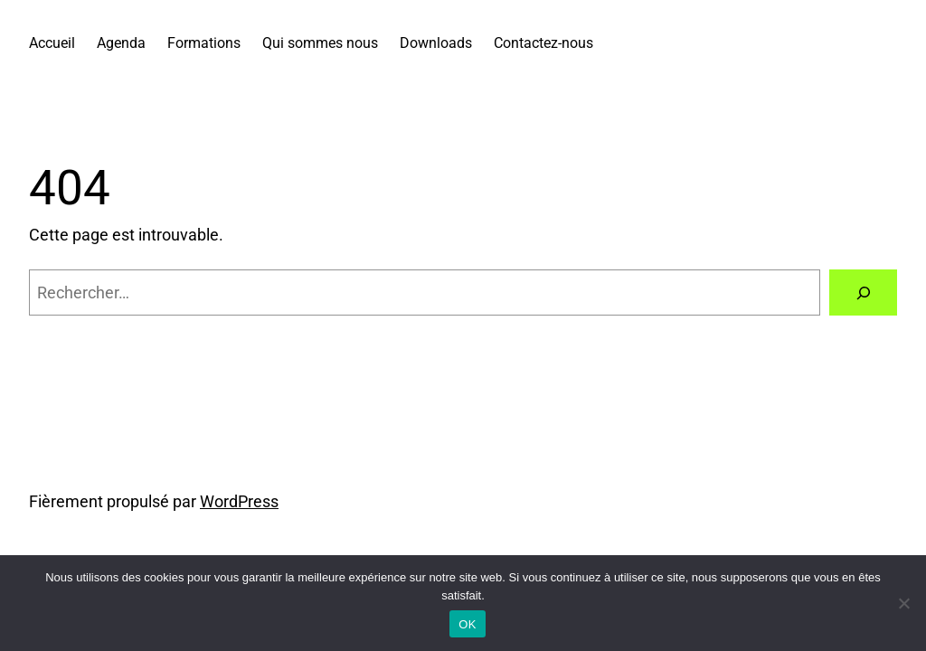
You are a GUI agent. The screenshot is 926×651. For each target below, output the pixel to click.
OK (467, 624)
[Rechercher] (863, 292)
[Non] (903, 603)
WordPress (239, 502)
